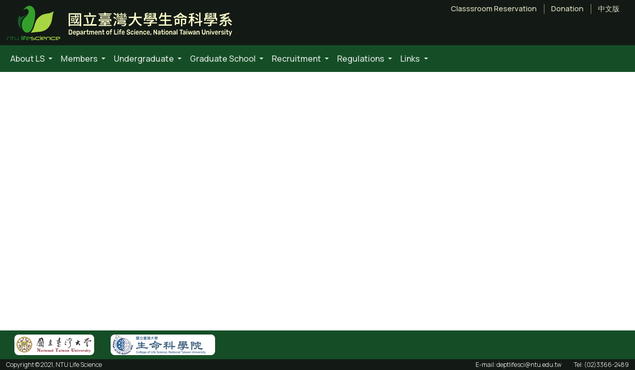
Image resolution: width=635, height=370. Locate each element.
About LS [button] (28, 58)
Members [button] (80, 58)
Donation (567, 8)
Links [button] (410, 58)
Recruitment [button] (297, 58)
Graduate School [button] (223, 58)
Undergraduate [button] (144, 58)
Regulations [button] (361, 58)
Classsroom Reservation (494, 8)
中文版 (609, 8)
